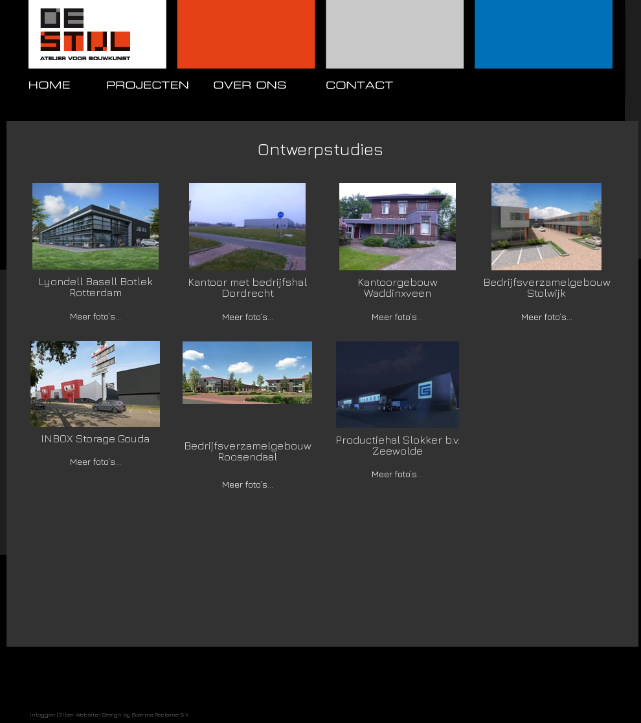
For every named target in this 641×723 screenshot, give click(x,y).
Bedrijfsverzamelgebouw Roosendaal (247, 451)
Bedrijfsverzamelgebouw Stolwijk (547, 287)
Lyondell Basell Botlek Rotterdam (95, 287)
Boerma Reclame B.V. (160, 714)
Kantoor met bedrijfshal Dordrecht (247, 287)
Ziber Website (78, 714)
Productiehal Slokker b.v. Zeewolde (397, 445)
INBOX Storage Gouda (95, 438)
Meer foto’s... (95, 315)
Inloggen (43, 714)
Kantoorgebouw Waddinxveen (397, 287)
